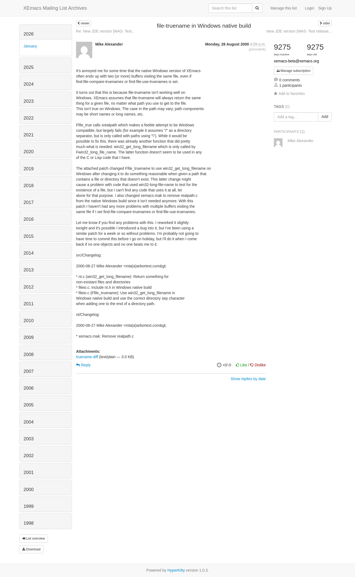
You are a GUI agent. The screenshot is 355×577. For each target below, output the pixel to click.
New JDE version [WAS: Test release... (299, 31)
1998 (29, 523)
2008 (29, 354)
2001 (29, 472)
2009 (29, 337)
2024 (29, 84)
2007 (29, 371)
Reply (83, 365)
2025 (29, 67)
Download (31, 549)
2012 (29, 287)
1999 (29, 506)
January (30, 46)
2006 (29, 388)
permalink (257, 49)
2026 (29, 34)
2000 (29, 489)
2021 (29, 134)
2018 (29, 185)
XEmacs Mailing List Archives (55, 8)
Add (324, 116)
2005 (29, 405)
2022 (29, 118)
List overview (33, 538)
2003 (29, 438)
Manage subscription (293, 71)
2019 (29, 168)
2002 (29, 455)
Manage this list (284, 8)
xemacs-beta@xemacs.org (296, 61)
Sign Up (325, 8)
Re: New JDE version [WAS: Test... (105, 31)
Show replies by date (248, 379)
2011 (29, 303)
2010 (29, 320)
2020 (29, 151)
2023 (29, 101)
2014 (29, 253)
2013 (29, 270)
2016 (29, 219)
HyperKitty (176, 570)
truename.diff (87, 357)
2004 (29, 422)
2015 (29, 236)
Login (309, 8)
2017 (29, 202)
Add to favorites (289, 93)
